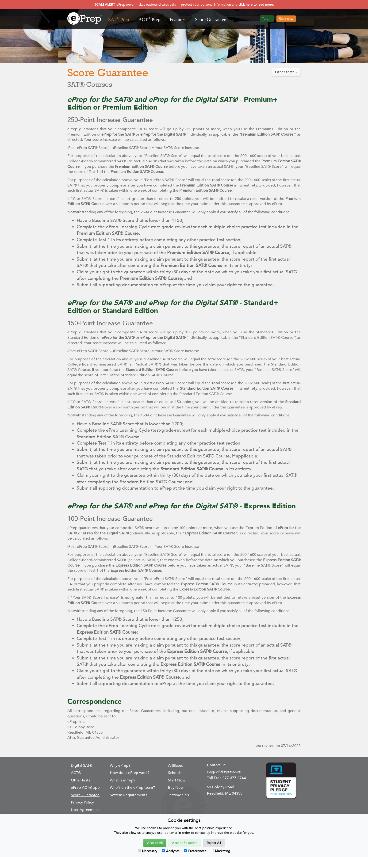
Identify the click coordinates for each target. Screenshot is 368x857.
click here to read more (255, 4)
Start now (286, 19)
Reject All (214, 843)
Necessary (147, 851)
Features (178, 19)
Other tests (286, 72)
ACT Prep (149, 19)
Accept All (155, 843)
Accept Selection (184, 843)
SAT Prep (118, 19)
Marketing (220, 851)
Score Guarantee (210, 19)
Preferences (195, 851)
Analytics (170, 851)
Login (266, 19)
